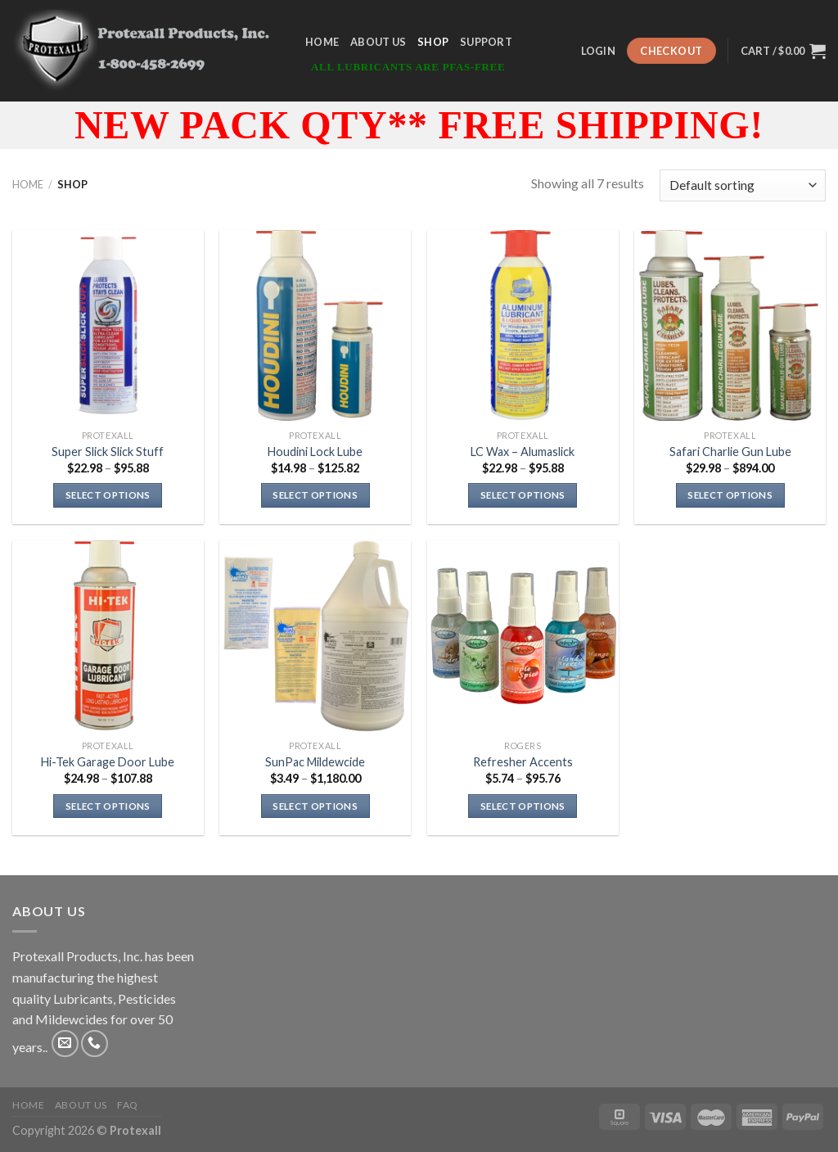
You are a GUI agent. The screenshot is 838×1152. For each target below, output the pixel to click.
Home (322, 41)
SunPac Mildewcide (315, 762)
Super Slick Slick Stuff (108, 452)
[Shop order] (743, 185)
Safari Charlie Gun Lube (730, 452)
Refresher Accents (523, 762)
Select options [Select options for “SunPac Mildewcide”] (315, 806)
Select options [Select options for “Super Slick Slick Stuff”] (108, 495)
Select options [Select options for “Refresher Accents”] (522, 806)
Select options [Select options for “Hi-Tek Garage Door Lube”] (108, 806)
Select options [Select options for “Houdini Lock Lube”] (315, 495)
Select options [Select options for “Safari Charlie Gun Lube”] (730, 495)
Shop (432, 41)
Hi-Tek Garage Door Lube (107, 762)
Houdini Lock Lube (315, 452)
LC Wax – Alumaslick (522, 452)
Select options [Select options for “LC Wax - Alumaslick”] (522, 495)
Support (486, 41)
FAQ (127, 1105)
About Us (378, 41)
